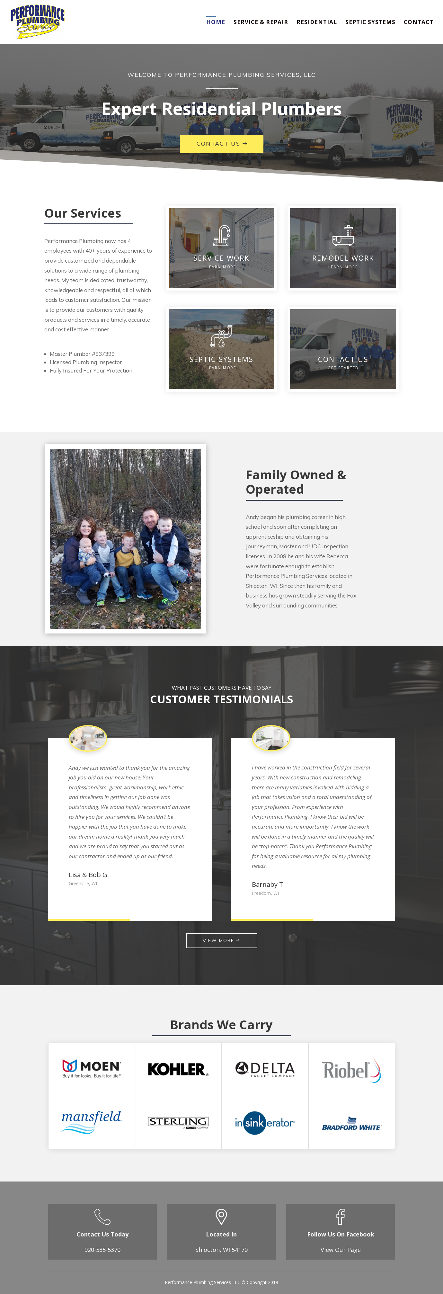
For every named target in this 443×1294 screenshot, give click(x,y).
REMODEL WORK (343, 258)
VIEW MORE (218, 940)
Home (215, 23)
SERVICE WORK (221, 258)
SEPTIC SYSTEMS (221, 359)
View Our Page (341, 1250)
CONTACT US (343, 359)
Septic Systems (370, 23)
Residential (317, 23)
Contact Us (218, 143)
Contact (418, 23)
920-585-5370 (102, 1250)
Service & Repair (261, 23)
